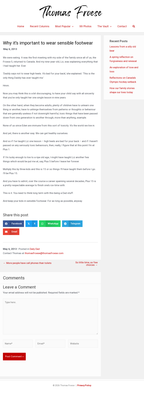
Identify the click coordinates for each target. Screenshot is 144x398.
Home (22, 26)
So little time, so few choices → (86, 263)
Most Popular (65, 26)
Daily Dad (35, 248)
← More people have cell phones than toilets (27, 263)
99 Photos (85, 26)
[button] (131, 26)
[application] (72, 26)
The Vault (103, 26)
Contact (120, 26)
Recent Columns (41, 26)
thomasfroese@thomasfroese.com (44, 253)
